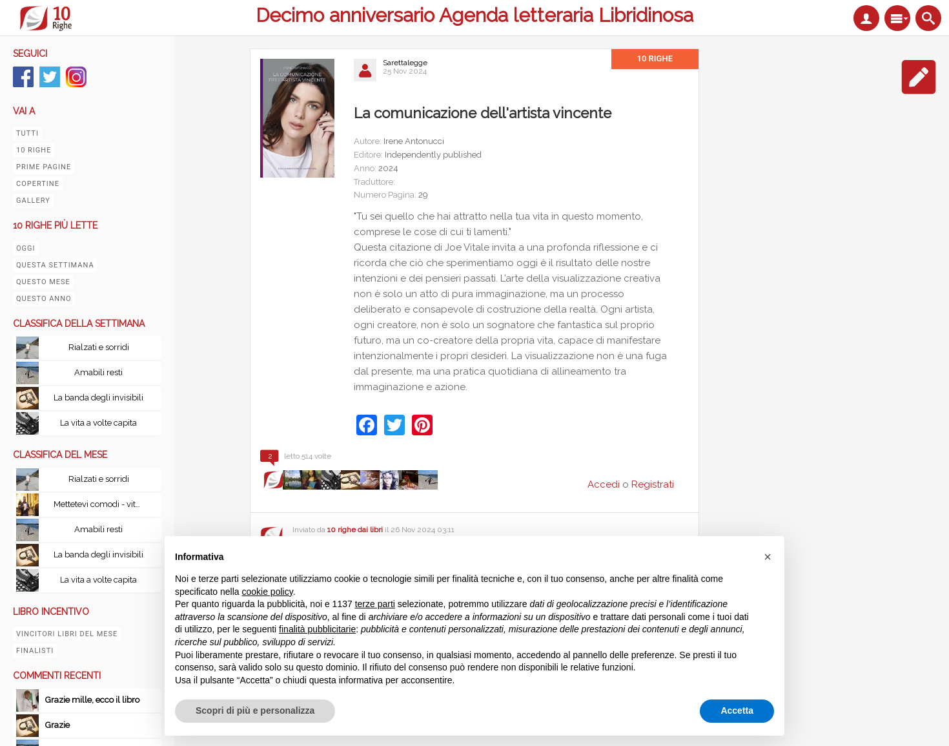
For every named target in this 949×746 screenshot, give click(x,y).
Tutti (27, 133)
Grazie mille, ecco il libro (92, 700)
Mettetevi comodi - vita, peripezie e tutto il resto (102, 504)
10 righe (33, 150)
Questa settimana (55, 265)
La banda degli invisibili (98, 397)
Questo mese (43, 282)
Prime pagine (43, 167)
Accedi (603, 484)
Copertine (37, 184)
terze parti (375, 604)
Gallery (33, 200)
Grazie (58, 725)
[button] (767, 556)
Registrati (652, 484)
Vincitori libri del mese (66, 634)
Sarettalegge (405, 62)
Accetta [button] (736, 710)
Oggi (26, 248)
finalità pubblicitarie (317, 629)
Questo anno (44, 299)
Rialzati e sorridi (98, 347)
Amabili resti (98, 372)
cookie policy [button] (267, 591)
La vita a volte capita (98, 423)
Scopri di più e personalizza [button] (255, 710)
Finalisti (35, 651)
